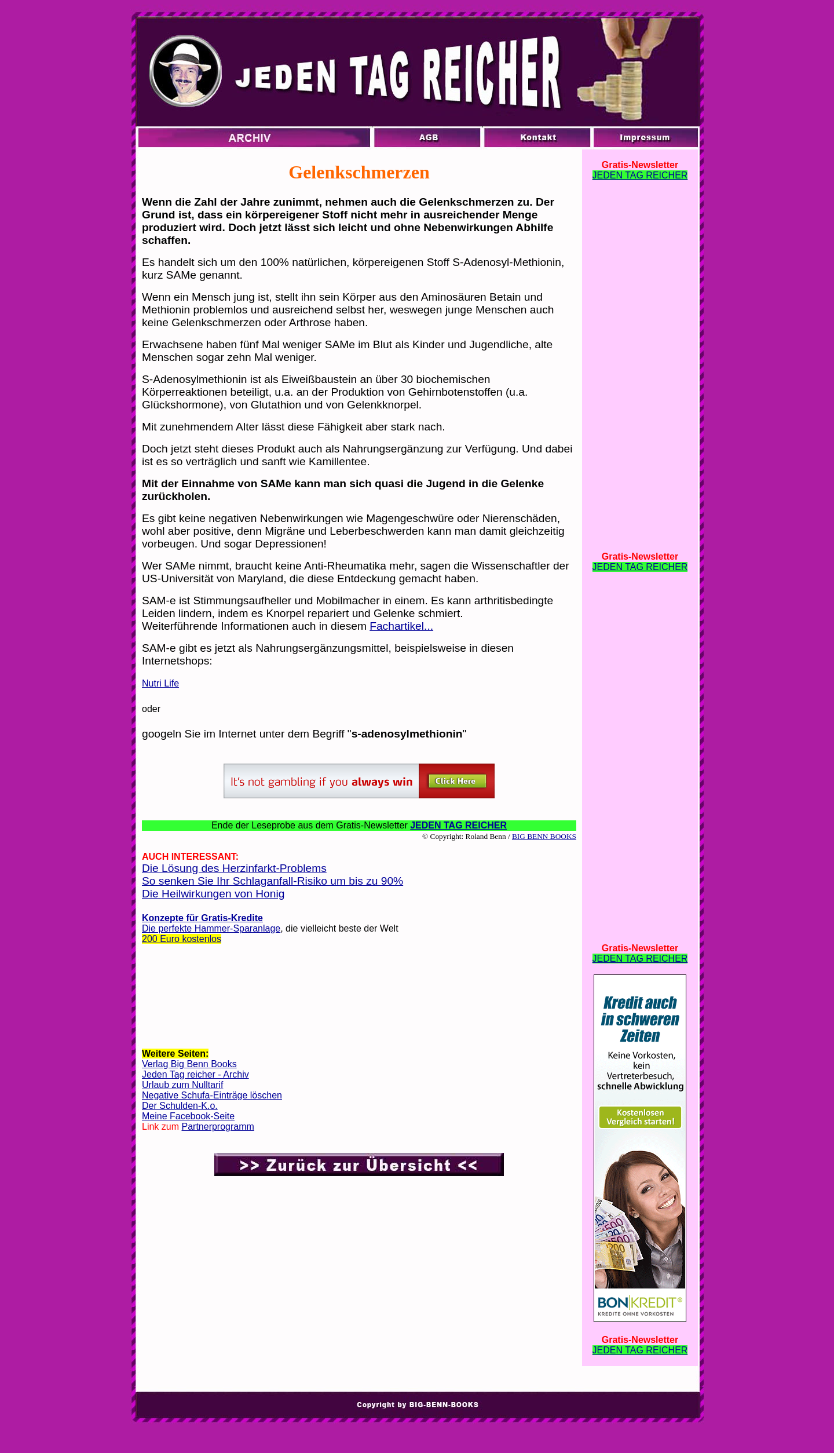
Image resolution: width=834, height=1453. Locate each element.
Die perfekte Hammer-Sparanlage (211, 928)
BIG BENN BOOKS (544, 836)
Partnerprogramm (217, 1126)
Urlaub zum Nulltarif (182, 1085)
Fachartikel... (401, 626)
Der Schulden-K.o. (180, 1106)
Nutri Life (160, 683)
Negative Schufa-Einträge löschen (212, 1095)
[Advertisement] (359, 999)
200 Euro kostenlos (181, 939)
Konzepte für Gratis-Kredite (202, 918)
